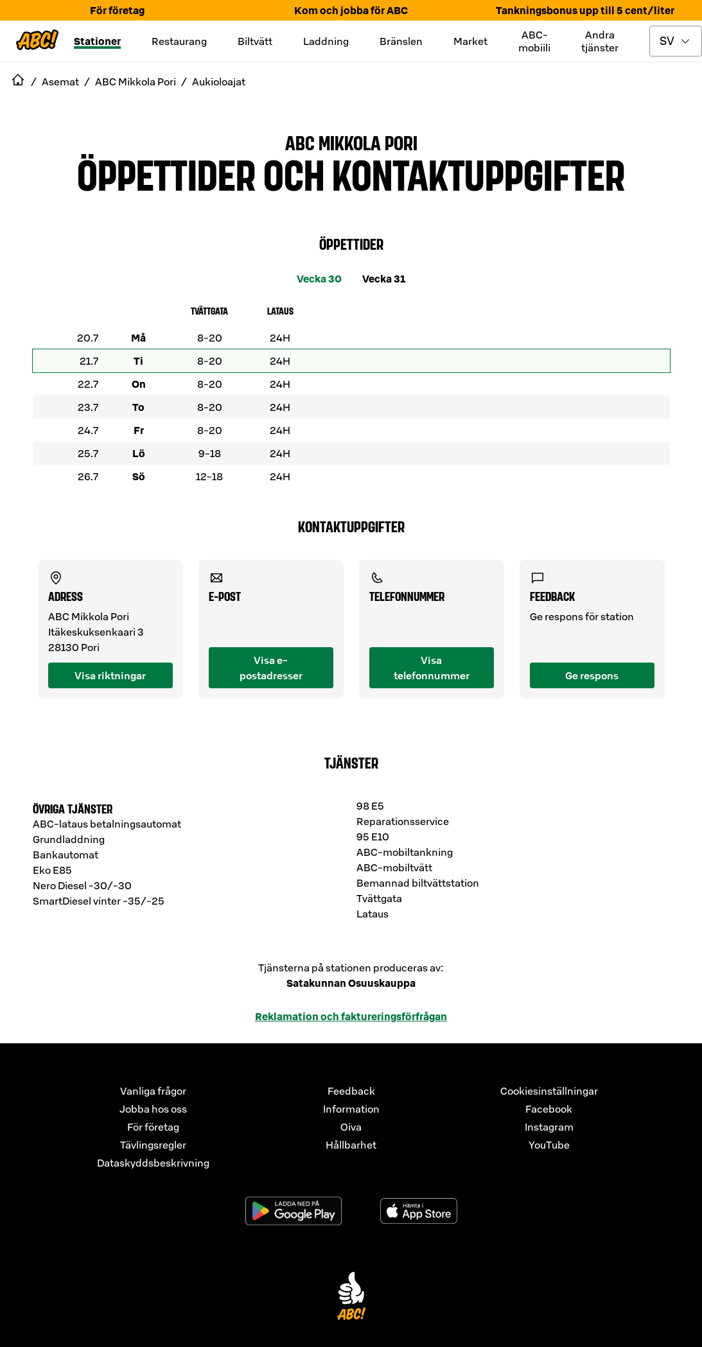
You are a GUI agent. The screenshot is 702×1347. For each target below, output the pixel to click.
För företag (117, 10)
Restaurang (179, 41)
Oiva (351, 1126)
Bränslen (401, 41)
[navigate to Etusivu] (18, 82)
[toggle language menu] (675, 41)
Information (351, 1108)
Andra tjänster (600, 41)
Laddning (326, 41)
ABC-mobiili (534, 41)
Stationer (97, 41)
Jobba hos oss (153, 1108)
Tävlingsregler (153, 1144)
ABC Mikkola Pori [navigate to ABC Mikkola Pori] (135, 81)
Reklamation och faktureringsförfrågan (351, 1016)
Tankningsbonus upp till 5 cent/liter (585, 10)
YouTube (549, 1144)
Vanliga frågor (153, 1090)
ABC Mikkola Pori (351, 142)
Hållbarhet (351, 1144)
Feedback (351, 1090)
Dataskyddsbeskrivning (153, 1162)
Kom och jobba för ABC (351, 10)
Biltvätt (255, 41)
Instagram (549, 1126)
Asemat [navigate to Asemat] (60, 81)
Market (470, 41)
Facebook (548, 1108)
